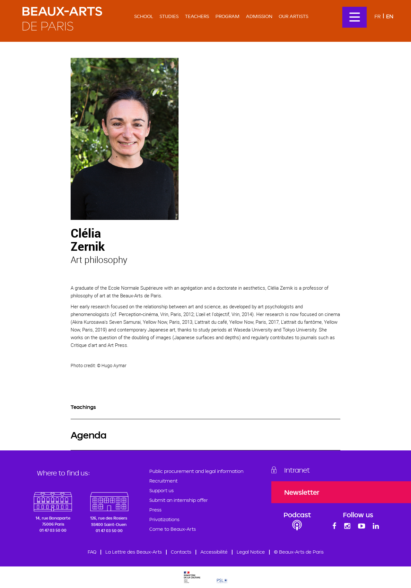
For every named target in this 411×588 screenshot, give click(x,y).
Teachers (197, 16)
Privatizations (164, 519)
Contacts (181, 552)
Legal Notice (251, 552)
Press (155, 510)
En (389, 16)
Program (227, 16)
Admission (259, 16)
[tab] (205, 407)
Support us (161, 490)
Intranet (297, 470)
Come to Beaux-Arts (172, 529)
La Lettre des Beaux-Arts (133, 552)
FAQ (92, 552)
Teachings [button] (83, 407)
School (143, 16)
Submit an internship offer (178, 500)
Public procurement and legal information (196, 471)
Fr (377, 16)
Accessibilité (214, 552)
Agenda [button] (89, 434)
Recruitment (163, 481)
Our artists (293, 16)
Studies (169, 16)
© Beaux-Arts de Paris (299, 552)
